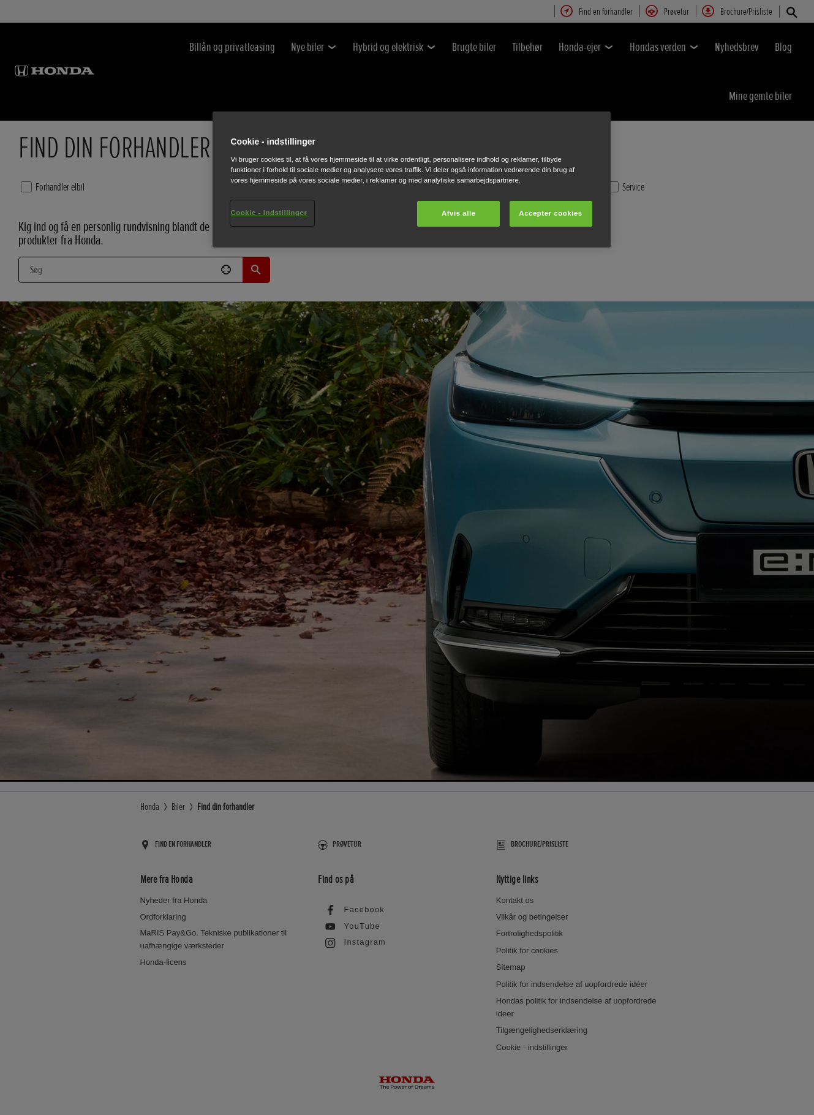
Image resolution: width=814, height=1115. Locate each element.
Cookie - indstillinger (269, 212)
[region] (412, 180)
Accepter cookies (550, 213)
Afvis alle (459, 213)
